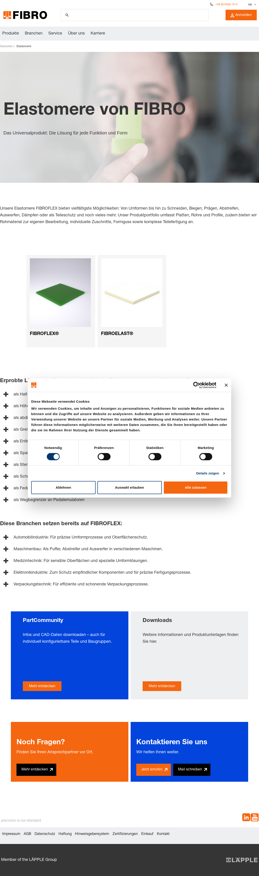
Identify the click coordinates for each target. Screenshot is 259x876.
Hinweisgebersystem (92, 834)
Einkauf (147, 834)
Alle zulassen (195, 487)
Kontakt (163, 834)
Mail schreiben (190, 770)
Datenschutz (45, 834)
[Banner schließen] (226, 385)
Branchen (33, 34)
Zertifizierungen (125, 834)
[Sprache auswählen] (251, 4)
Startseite (6, 46)
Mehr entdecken (42, 686)
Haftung (65, 834)
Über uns (76, 34)
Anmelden (241, 15)
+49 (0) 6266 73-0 (226, 4)
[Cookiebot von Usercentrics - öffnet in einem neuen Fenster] (196, 385)
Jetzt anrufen (151, 770)
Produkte (10, 34)
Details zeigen (207, 473)
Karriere (98, 34)
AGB (27, 834)
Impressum (11, 834)
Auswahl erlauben (129, 487)
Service (55, 34)
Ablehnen (63, 487)
